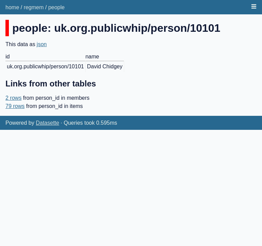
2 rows (13, 98)
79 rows (15, 106)
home (12, 7)
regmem (34, 7)
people (56, 7)
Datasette (47, 123)
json (42, 44)
